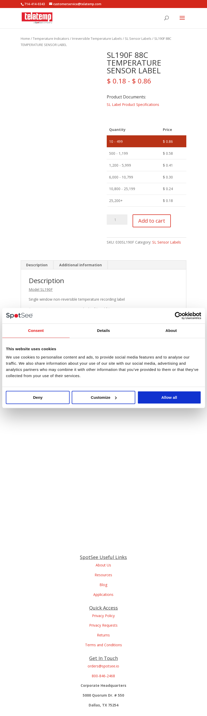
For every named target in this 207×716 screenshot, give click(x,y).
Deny (38, 397)
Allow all (169, 397)
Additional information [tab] (80, 264)
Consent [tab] (36, 330)
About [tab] (171, 330)
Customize (104, 397)
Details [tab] (103, 330)
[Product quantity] (117, 219)
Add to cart (151, 220)
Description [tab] (37, 264)
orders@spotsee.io (103, 666)
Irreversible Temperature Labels (97, 38)
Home (25, 38)
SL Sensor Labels (138, 38)
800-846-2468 (103, 675)
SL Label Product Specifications (133, 104)
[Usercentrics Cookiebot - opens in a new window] (178, 316)
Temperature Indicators (51, 38)
